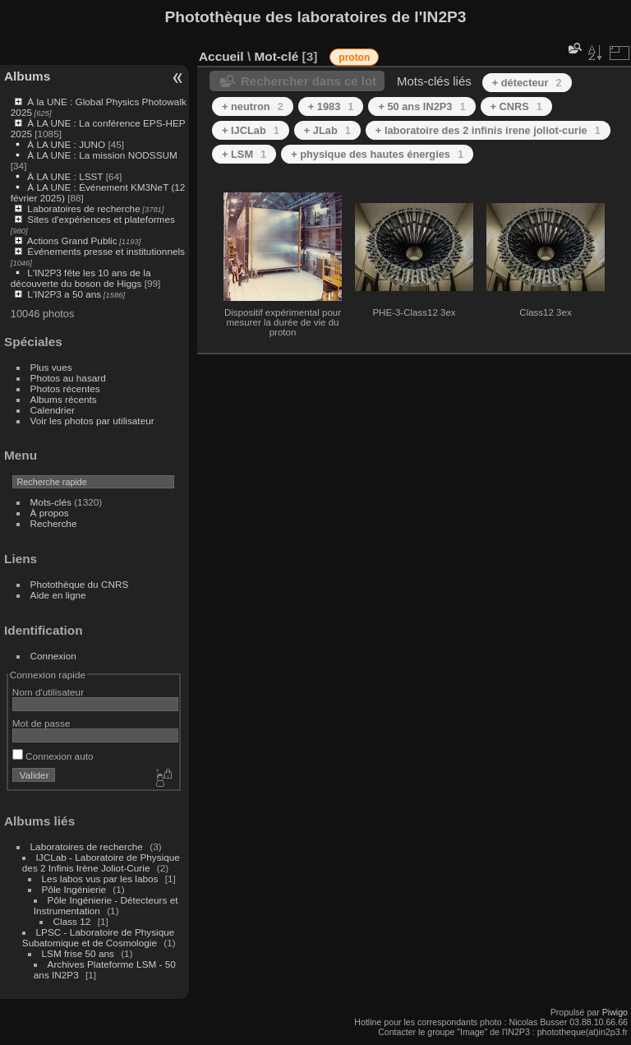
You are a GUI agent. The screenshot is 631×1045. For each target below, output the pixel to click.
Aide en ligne (58, 595)
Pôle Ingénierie (74, 889)
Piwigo (615, 1012)
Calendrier (52, 410)
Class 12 (72, 921)
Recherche (53, 523)
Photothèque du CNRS (79, 584)
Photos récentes (65, 388)
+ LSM (244, 154)
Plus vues (51, 367)
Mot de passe (41, 723)
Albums (27, 76)
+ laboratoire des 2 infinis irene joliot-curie (488, 130)
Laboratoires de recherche (83, 208)
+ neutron (252, 106)
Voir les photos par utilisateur (92, 420)
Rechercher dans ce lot (308, 81)
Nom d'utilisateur (48, 692)
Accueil (221, 56)
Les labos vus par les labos (100, 878)
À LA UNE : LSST (65, 176)
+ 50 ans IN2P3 (421, 106)
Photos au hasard (68, 377)
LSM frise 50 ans (78, 953)
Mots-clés (50, 502)
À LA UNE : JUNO (67, 144)
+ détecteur (527, 82)
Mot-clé (276, 56)
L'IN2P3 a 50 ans (64, 294)
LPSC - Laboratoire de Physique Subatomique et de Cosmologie (98, 937)
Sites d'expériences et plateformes (100, 219)
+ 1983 (331, 106)
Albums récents (63, 399)
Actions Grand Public (72, 240)
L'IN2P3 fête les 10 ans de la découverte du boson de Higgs (81, 278)
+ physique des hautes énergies (377, 154)
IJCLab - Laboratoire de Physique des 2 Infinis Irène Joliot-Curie (101, 862)
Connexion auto (53, 756)
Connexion (53, 655)
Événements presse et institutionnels (106, 251)
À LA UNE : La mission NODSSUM (102, 155)
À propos (49, 512)
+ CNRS (516, 106)
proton (354, 57)
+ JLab (327, 130)
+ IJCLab (250, 130)
